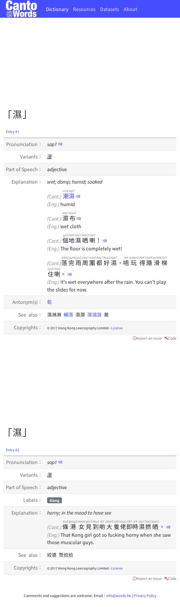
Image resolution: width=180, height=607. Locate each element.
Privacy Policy (145, 595)
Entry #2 (12, 449)
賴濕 (69, 314)
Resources (84, 8)
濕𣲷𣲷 (95, 314)
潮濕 (68, 195)
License (117, 327)
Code (172, 337)
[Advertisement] (92, 65)
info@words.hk (118, 595)
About (130, 8)
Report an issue (149, 337)
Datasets (109, 8)
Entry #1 (12, 131)
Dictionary (57, 8)
